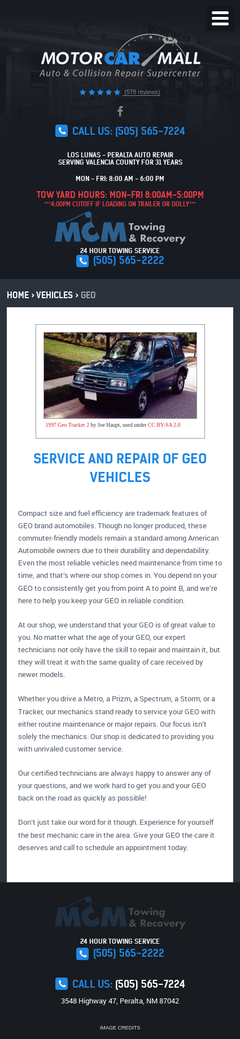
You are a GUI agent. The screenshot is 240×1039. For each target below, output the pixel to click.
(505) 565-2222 (128, 260)
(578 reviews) (141, 92)
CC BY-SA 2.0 (164, 425)
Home (18, 295)
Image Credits (120, 1028)
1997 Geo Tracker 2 (67, 425)
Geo (88, 295)
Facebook (120, 111)
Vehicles (54, 295)
